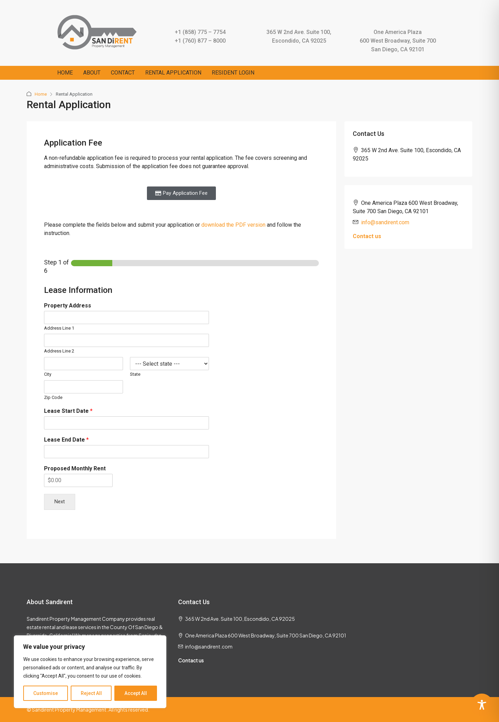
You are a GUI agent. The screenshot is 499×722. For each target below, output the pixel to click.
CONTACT (123, 72)
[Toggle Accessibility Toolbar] (482, 705)
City (47, 374)
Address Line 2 (59, 351)
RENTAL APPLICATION (173, 72)
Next (59, 502)
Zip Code (53, 397)
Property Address (67, 305)
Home (41, 94)
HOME (65, 72)
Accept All (135, 693)
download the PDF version (234, 224)
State (135, 374)
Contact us (367, 236)
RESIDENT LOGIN (233, 72)
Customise (45, 693)
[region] (90, 671)
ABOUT (91, 72)
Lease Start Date (68, 411)
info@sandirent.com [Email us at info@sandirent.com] (385, 222)
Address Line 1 (59, 328)
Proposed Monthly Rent (75, 468)
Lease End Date (66, 439)
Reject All (91, 693)
